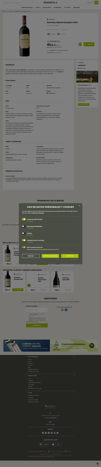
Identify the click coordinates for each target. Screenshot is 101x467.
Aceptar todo (70, 256)
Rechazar (31, 256)
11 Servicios (30, 228)
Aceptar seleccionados (50, 256)
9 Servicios (30, 221)
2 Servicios (30, 235)
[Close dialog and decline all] (79, 206)
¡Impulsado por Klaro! (74, 259)
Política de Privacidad (38, 213)
